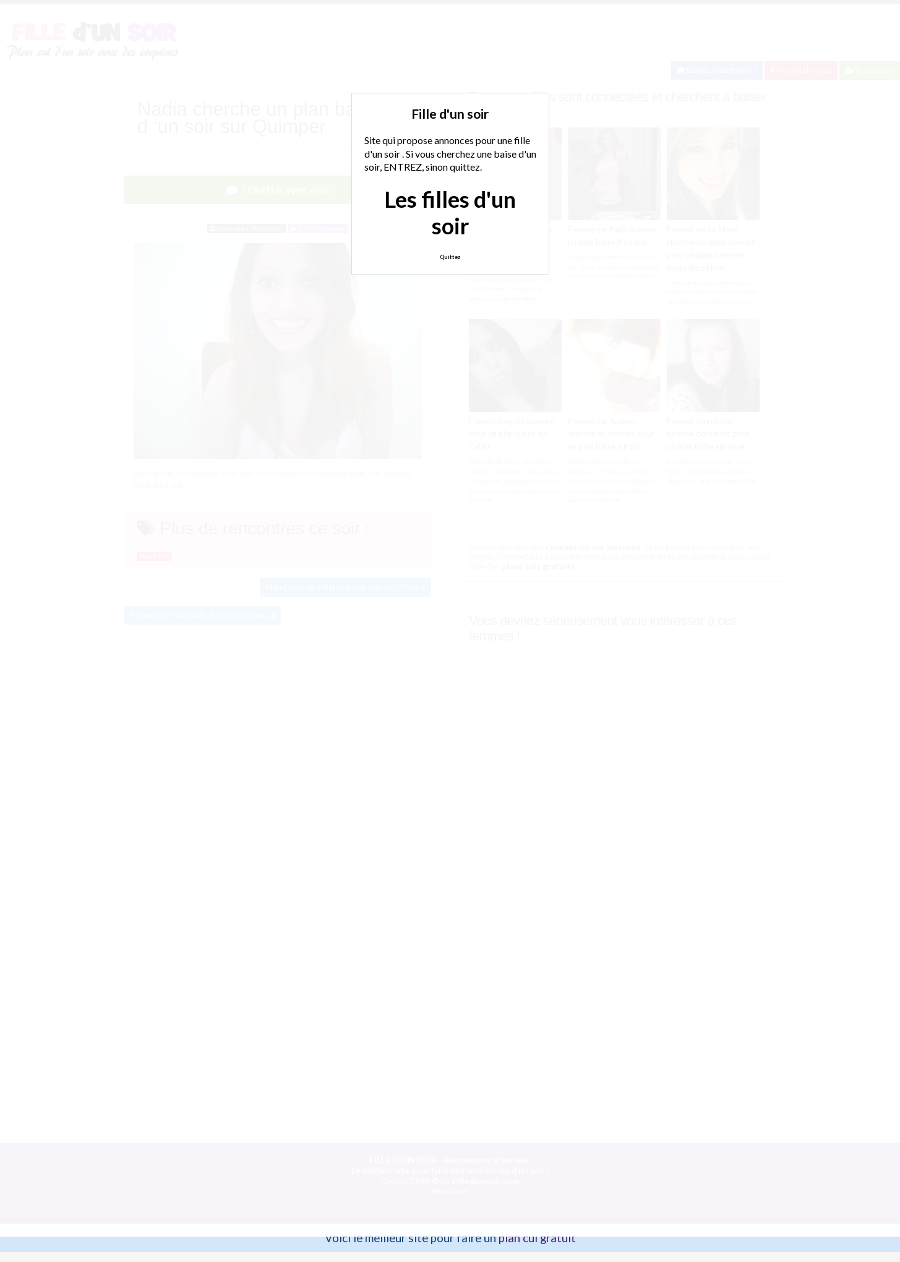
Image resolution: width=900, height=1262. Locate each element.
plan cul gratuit (537, 1237)
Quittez (450, 257)
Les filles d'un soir (450, 212)
